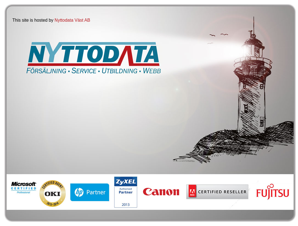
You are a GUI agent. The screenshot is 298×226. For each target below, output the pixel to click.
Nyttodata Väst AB (72, 20)
